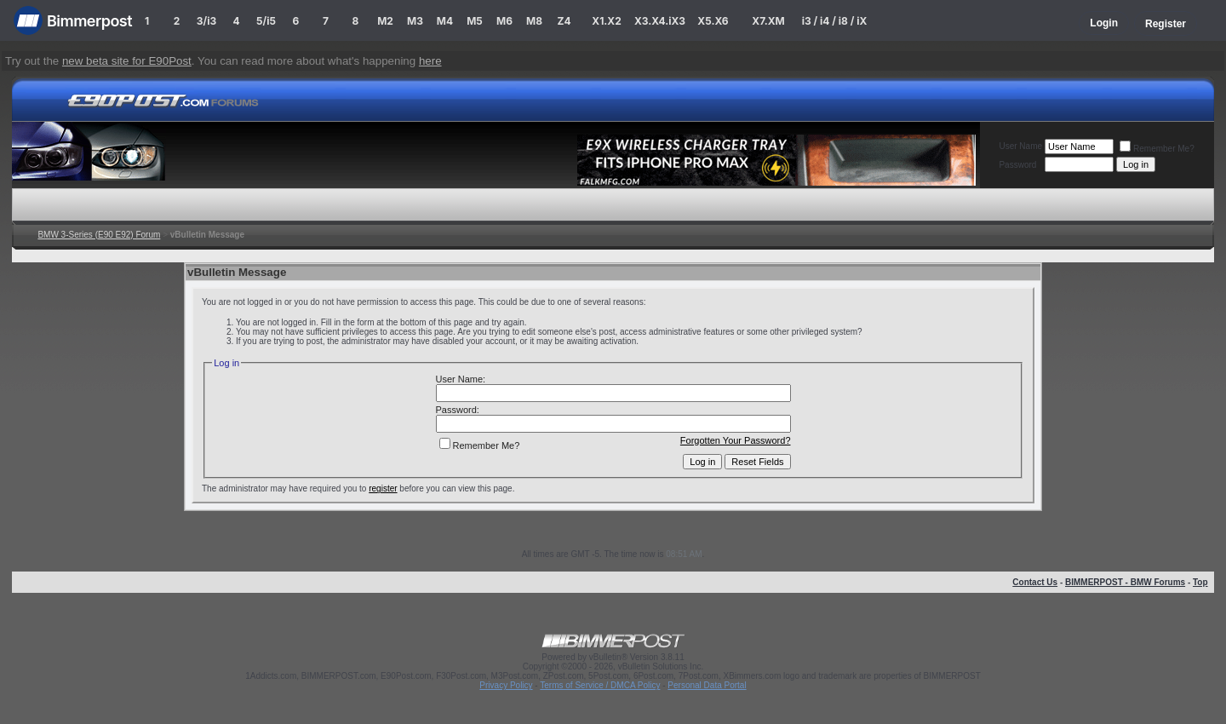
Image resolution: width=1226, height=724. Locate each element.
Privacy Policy (505, 685)
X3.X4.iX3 (659, 20)
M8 (534, 20)
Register (1165, 24)
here (430, 61)
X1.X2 (606, 20)
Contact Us (1034, 582)
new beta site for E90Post (127, 61)
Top (1200, 582)
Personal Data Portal (706, 685)
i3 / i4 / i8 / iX (835, 20)
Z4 (563, 20)
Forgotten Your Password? (735, 440)
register (383, 488)
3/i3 (206, 20)
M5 (475, 20)
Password (1017, 165)
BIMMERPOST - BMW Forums (1125, 582)
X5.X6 (712, 20)
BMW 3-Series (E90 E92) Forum (98, 234)
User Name (1020, 146)
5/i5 (266, 20)
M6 (504, 20)
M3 (415, 20)
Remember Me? (1157, 148)
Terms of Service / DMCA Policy (600, 685)
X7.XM (768, 20)
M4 (445, 20)
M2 (385, 20)
